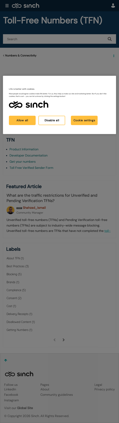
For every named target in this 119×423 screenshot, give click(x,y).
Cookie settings (84, 120)
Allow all (22, 120)
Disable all (52, 120)
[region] (59, 105)
